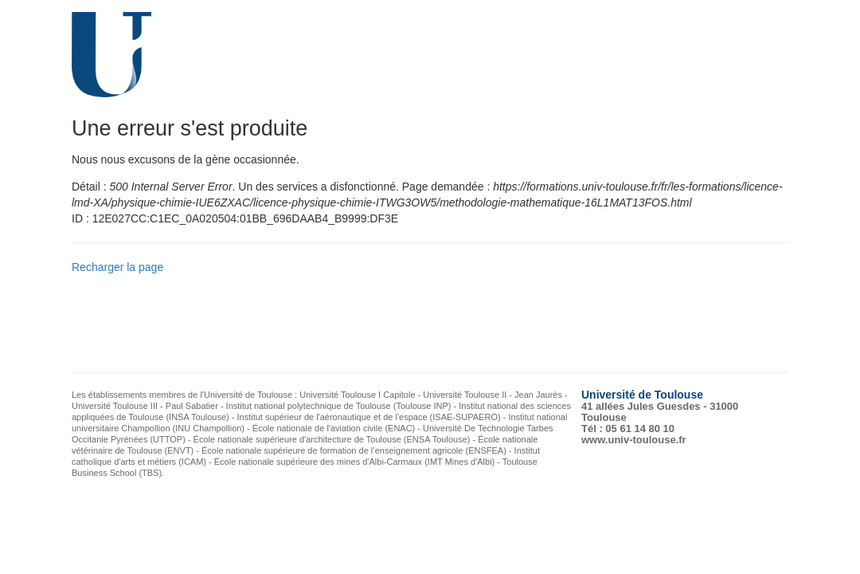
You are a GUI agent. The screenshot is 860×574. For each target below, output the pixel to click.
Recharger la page (117, 267)
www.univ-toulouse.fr (633, 440)
